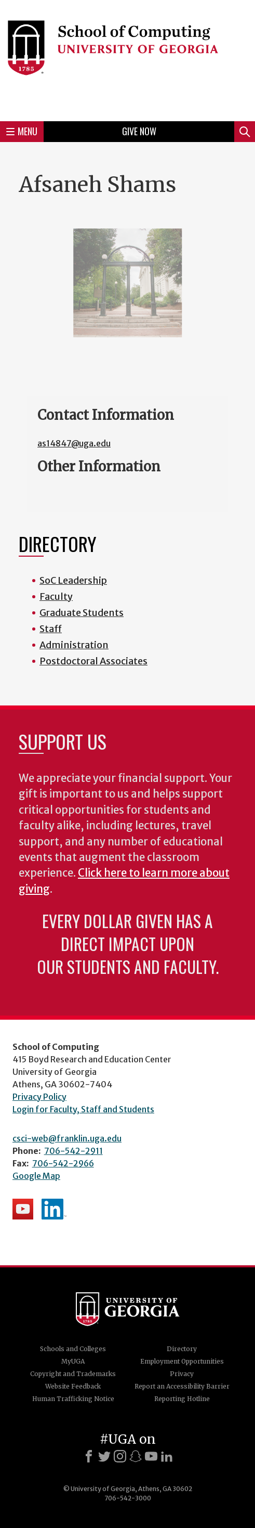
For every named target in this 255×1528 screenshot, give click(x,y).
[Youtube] (151, 1456)
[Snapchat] (135, 1456)
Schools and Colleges (73, 1349)
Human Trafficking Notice (73, 1399)
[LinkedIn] (166, 1456)
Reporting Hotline (182, 1399)
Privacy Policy (39, 1097)
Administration (74, 645)
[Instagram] (120, 1456)
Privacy (182, 1374)
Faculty (56, 596)
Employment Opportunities (182, 1361)
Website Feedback (73, 1386)
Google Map (36, 1176)
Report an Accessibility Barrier (182, 1386)
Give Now (139, 131)
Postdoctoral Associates (93, 661)
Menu (21, 131)
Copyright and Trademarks (73, 1374)
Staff (50, 629)
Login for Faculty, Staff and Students (83, 1109)
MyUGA (73, 1361)
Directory (182, 1349)
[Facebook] (89, 1456)
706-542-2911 (73, 1151)
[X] (104, 1456)
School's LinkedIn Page (54, 1209)
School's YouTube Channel (22, 1209)
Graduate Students (81, 613)
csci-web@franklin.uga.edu (67, 1138)
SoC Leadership (73, 580)
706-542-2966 (63, 1163)
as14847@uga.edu (74, 443)
